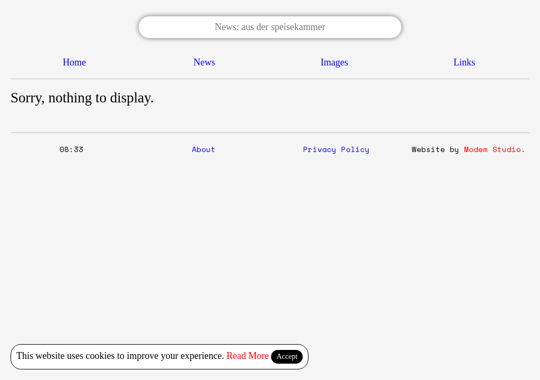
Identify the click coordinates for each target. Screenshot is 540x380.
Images (334, 62)
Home (74, 62)
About (204, 149)
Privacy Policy (336, 149)
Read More (247, 355)
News (204, 62)
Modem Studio (492, 149)
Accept (286, 356)
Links (464, 62)
